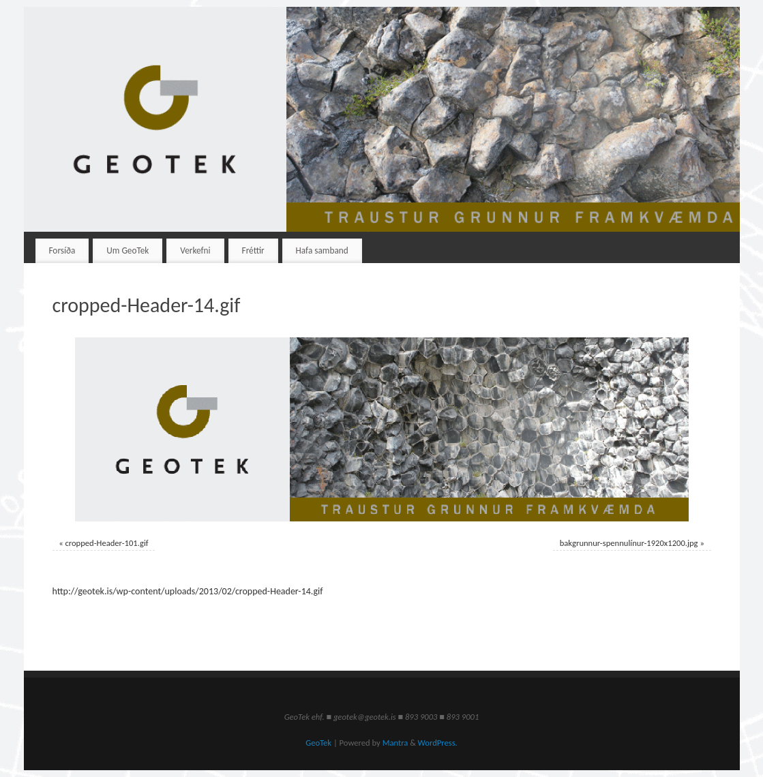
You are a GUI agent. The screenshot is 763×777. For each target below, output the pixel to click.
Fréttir (253, 250)
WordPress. (438, 742)
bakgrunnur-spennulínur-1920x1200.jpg (629, 543)
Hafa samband (322, 250)
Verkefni (195, 250)
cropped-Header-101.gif (106, 543)
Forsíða (61, 250)
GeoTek (318, 742)
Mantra (395, 742)
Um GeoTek (127, 250)
